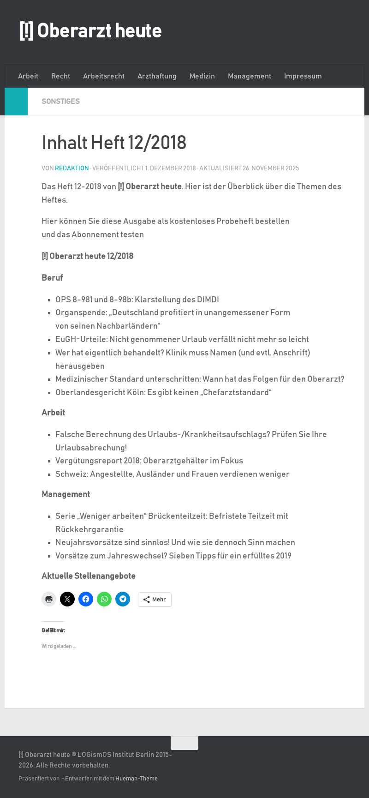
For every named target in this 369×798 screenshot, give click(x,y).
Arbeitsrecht (104, 76)
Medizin (202, 76)
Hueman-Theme (136, 779)
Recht (60, 76)
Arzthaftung (157, 76)
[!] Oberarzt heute (89, 32)
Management (249, 76)
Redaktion (72, 168)
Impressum (303, 76)
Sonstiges (61, 101)
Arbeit (28, 76)
